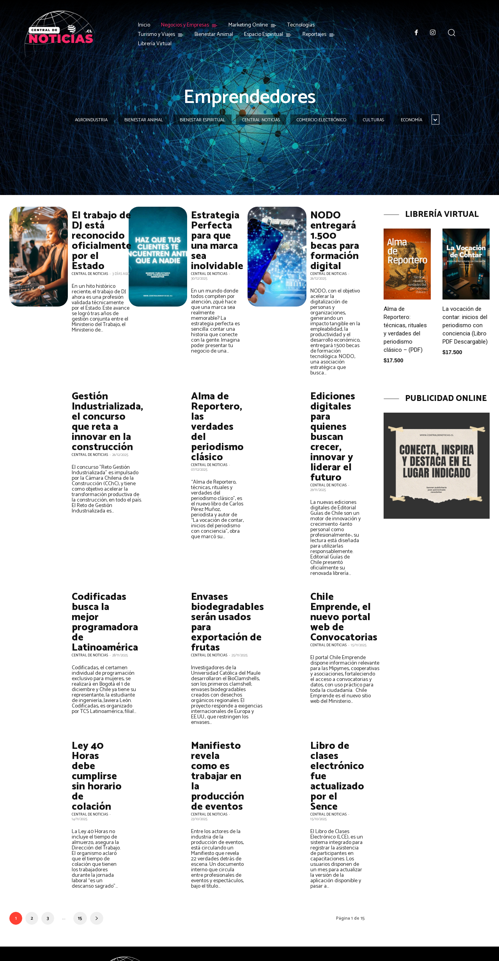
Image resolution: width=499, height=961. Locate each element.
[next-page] (96, 879)
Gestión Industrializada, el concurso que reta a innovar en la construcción (102, 407)
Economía (411, 120)
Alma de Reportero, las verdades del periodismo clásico (216, 407)
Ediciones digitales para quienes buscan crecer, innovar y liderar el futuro (335, 416)
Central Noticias (261, 120)
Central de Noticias (90, 265)
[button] (451, 32)
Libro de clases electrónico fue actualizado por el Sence (334, 730)
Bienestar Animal (143, 120)
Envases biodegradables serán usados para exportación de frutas (221, 585)
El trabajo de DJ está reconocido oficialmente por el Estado (97, 236)
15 (80, 879)
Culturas (373, 120)
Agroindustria (91, 120)
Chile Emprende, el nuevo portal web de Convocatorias (339, 581)
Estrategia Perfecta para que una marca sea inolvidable (213, 236)
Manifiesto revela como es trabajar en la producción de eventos (215, 730)
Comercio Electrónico (321, 120)
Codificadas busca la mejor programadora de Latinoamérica (101, 581)
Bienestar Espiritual (202, 120)
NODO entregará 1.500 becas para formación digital (333, 236)
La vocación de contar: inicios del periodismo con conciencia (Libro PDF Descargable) (465, 325)
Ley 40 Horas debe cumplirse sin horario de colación (94, 726)
